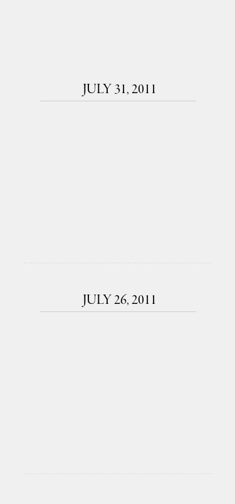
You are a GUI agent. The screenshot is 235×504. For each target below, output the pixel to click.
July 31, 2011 (118, 90)
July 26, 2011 (118, 300)
